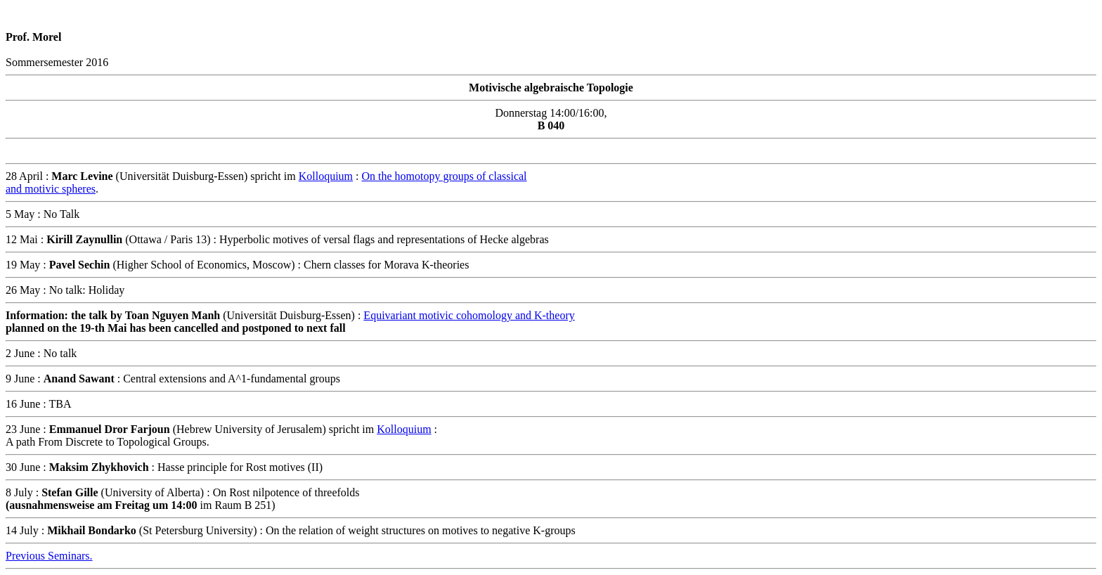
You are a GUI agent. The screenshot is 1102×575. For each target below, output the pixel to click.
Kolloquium (326, 176)
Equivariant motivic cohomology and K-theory (468, 315)
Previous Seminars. (49, 556)
